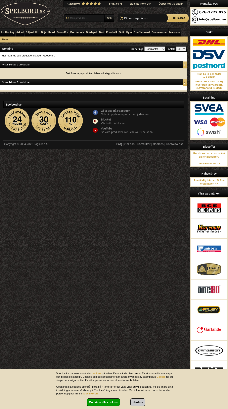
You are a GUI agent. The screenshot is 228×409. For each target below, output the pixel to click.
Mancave (174, 32)
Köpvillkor (143, 144)
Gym (129, 32)
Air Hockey (7, 32)
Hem (5, 39)
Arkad (20, 32)
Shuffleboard (142, 32)
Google (161, 376)
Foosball (111, 32)
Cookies (158, 144)
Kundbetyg (84, 4)
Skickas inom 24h (140, 3)
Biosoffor (62, 32)
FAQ (119, 144)
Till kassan (179, 18)
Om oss (129, 144)
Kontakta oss (174, 144)
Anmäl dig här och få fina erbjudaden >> (209, 182)
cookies (96, 373)
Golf (121, 32)
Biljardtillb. (32, 32)
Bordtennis (77, 32)
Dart (101, 32)
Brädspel (91, 32)
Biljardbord (48, 32)
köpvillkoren (90, 393)
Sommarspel (159, 32)
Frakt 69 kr (115, 3)
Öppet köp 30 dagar (171, 3)
